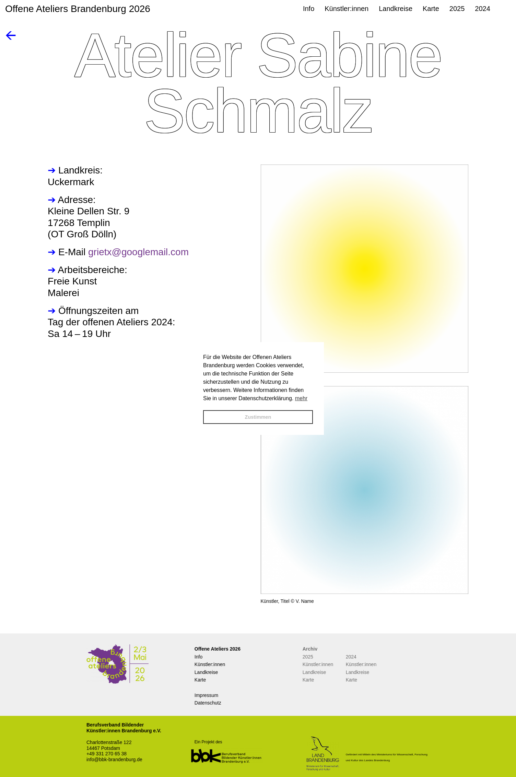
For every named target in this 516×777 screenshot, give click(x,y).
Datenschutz (208, 703)
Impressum (206, 695)
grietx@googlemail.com (138, 252)
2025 (308, 657)
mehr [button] (301, 398)
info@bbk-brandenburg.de (114, 759)
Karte (200, 680)
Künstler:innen (210, 664)
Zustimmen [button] (258, 417)
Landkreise (206, 672)
